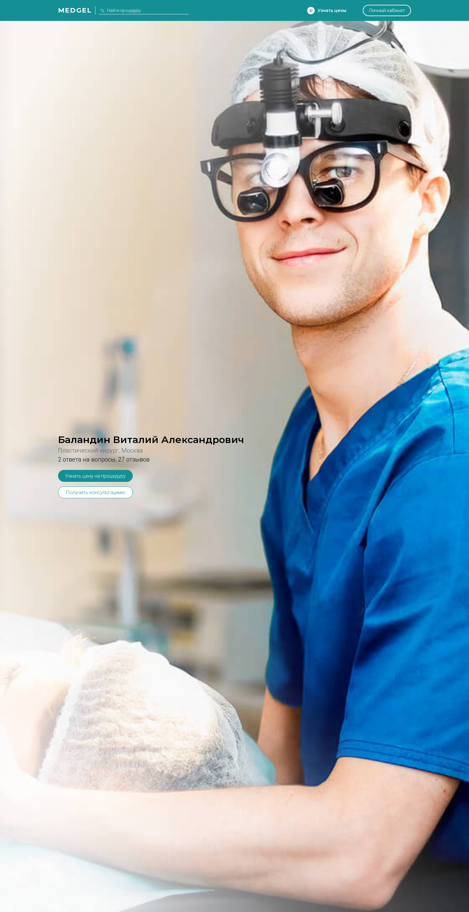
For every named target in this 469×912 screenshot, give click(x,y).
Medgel (75, 10)
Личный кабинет (387, 10)
